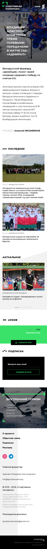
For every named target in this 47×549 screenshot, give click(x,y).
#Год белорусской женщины (15, 293)
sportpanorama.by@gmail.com (16, 521)
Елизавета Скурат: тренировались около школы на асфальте (22, 298)
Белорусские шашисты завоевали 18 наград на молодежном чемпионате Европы (21, 239)
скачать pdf (25, 342)
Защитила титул (33, 333)
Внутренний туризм (23, 399)
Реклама (7, 447)
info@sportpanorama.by (13, 479)
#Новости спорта (16, 184)
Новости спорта (14, 23)
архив (10, 320)
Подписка (8, 443)
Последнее (14, 149)
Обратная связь (11, 438)
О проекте (8, 433)
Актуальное (12, 257)
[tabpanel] (23, 283)
